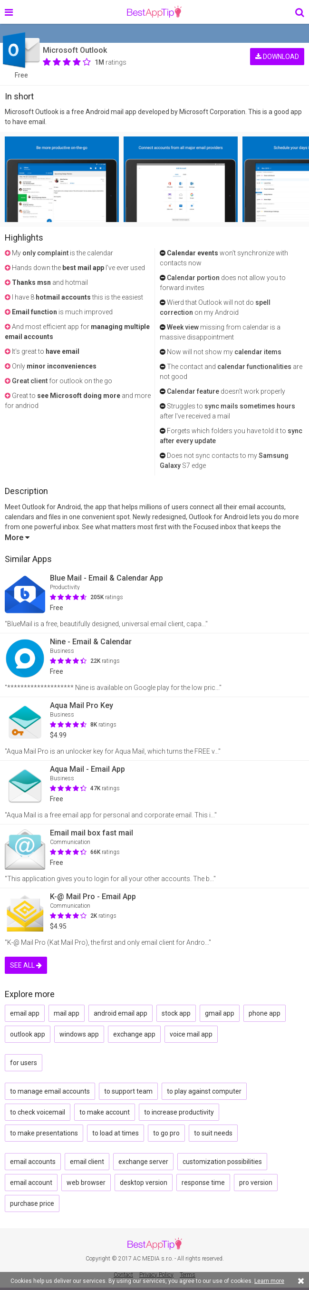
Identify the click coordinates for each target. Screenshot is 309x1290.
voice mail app (191, 1034)
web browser (86, 1182)
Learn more (269, 1281)
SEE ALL (26, 965)
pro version (255, 1182)
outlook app (27, 1034)
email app (24, 1013)
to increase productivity (179, 1112)
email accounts (33, 1161)
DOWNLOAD (277, 56)
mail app (66, 1013)
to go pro (166, 1133)
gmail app (219, 1013)
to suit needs (213, 1133)
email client (87, 1161)
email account (31, 1182)
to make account (104, 1112)
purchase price (32, 1203)
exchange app (134, 1034)
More (17, 537)
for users (23, 1063)
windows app (79, 1034)
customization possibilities (222, 1161)
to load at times (115, 1133)
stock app (176, 1013)
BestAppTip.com (154, 12)
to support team (128, 1091)
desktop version (143, 1182)
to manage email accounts (50, 1091)
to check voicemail (37, 1112)
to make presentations (44, 1133)
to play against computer (204, 1091)
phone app (264, 1013)
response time (203, 1182)
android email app (120, 1013)
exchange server (143, 1161)
